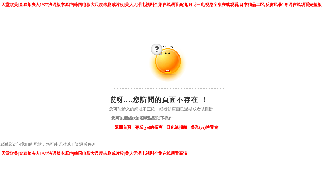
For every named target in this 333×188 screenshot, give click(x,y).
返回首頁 (123, 127)
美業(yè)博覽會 (204, 127)
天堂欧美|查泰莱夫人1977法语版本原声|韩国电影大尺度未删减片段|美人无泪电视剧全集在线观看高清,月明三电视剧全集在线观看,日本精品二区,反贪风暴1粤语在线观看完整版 (161, 4)
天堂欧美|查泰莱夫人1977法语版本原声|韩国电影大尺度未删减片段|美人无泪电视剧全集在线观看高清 (94, 153)
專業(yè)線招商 (149, 127)
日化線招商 (176, 127)
